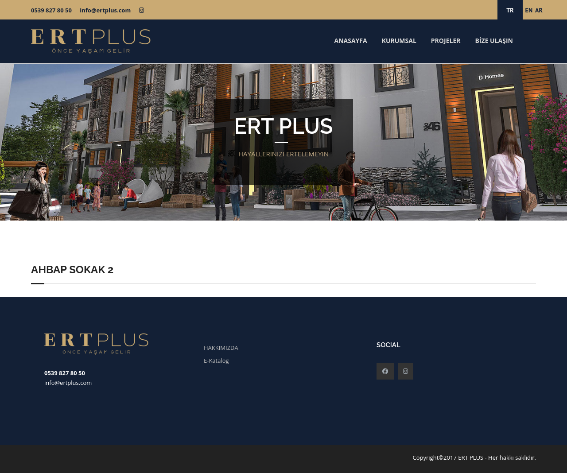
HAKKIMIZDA (221, 348)
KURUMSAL (399, 40)
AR (539, 10)
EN (529, 10)
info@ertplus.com (105, 10)
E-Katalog (216, 360)
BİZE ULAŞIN (494, 40)
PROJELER (446, 40)
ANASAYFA (350, 40)
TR (509, 10)
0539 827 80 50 (51, 10)
